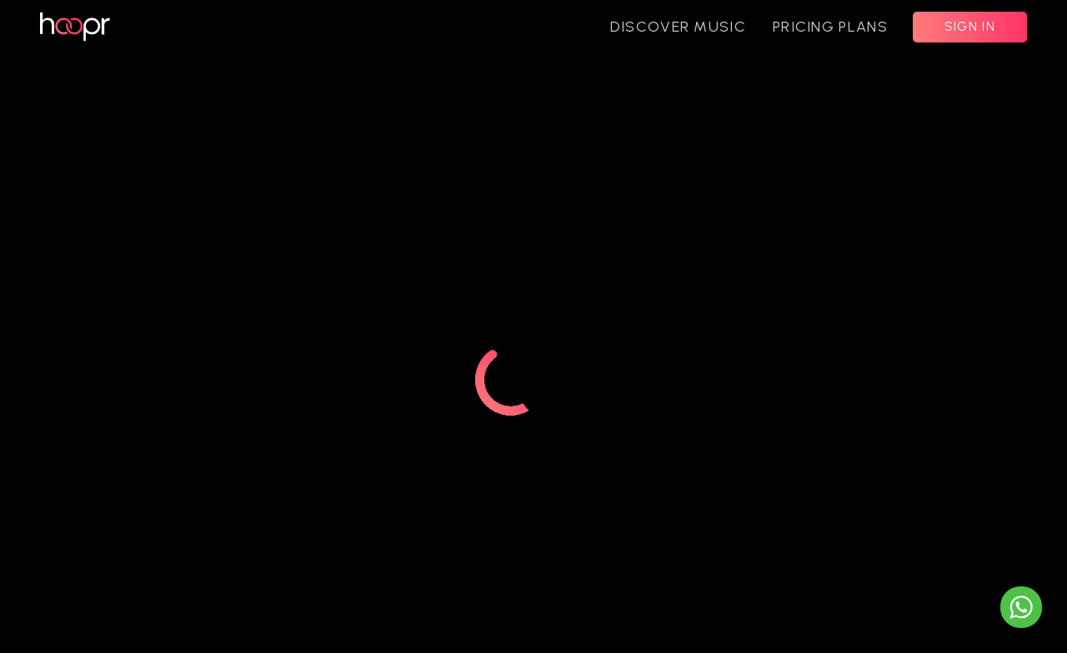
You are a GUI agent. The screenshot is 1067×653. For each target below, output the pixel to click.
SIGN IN (969, 26)
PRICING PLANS (830, 26)
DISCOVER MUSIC (678, 26)
